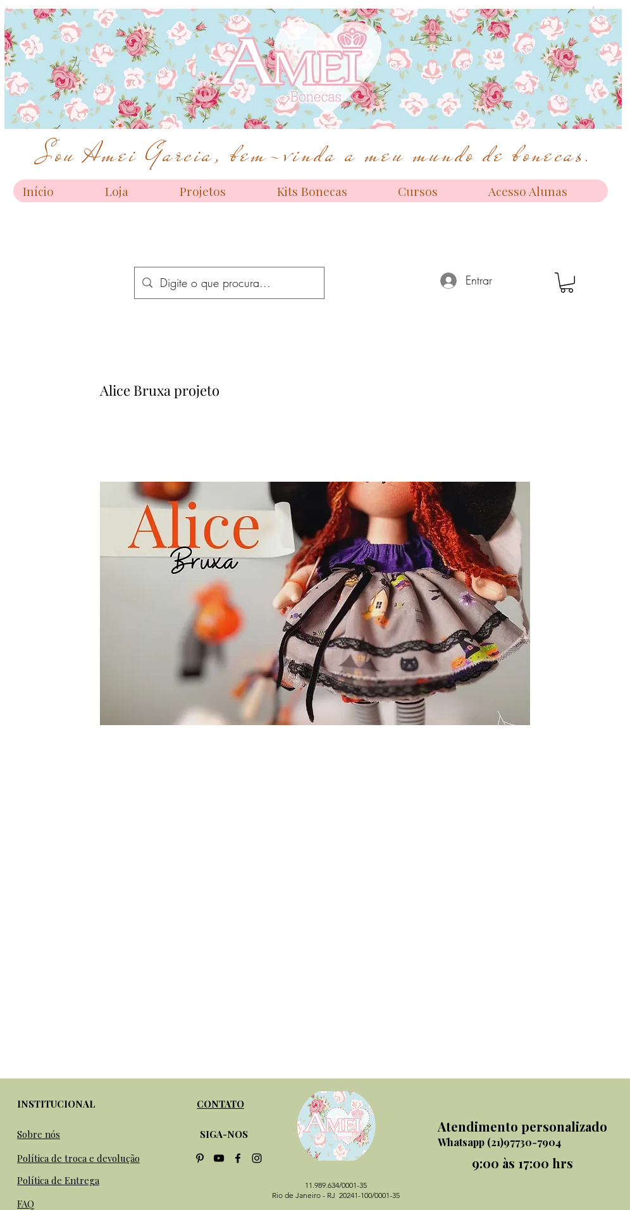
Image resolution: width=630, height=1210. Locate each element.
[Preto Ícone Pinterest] (200, 1158)
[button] (567, 282)
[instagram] (256, 1158)
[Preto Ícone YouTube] (219, 1158)
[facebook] (238, 1158)
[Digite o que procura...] (228, 282)
